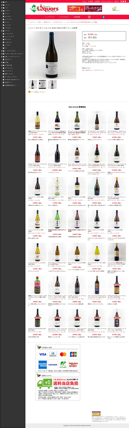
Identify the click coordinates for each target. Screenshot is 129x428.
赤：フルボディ (58, 167)
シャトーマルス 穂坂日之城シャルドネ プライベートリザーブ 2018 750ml (116, 264)
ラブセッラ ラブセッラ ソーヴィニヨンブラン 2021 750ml (117, 296)
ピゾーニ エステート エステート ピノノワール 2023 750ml (57, 164)
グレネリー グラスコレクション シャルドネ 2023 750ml (117, 197)
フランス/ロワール (73, 299)
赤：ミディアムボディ (94, 233)
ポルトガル (8, 16)
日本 (6, 2)
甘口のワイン (8, 59)
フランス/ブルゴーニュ (114, 134)
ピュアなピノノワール (11, 76)
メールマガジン (64, 17)
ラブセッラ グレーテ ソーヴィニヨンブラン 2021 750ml (37, 164)
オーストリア (8, 19)
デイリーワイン (9, 71)
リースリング (97, 134)
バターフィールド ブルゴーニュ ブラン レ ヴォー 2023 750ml (117, 329)
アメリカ (7, 30)
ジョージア (8, 25)
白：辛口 (88, 44)
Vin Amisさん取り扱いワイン (12, 79)
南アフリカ (8, 39)
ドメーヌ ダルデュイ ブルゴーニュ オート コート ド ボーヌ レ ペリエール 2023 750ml (117, 133)
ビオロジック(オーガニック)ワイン (14, 53)
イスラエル (8, 28)
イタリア (7, 10)
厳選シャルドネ (9, 73)
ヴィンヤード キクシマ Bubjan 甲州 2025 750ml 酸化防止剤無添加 (77, 132)
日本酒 (6, 62)
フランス (7, 5)
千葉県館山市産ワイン (11, 85)
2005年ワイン (8, 82)
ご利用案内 (97, 1)
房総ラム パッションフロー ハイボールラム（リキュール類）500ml (37, 296)
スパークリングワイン (11, 51)
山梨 (69, 134)
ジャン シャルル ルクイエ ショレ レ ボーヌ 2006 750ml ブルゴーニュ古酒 (97, 165)
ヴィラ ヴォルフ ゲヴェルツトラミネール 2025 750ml (57, 263)
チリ (6, 48)
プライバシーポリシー (107, 1)
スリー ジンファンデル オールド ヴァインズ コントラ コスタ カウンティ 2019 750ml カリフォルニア (97, 297)
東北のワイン (47, 22)
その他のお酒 (8, 65)
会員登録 (90, 1)
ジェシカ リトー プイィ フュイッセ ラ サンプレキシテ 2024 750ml (117, 164)
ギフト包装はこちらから (37, 92)
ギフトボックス (9, 68)
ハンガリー (8, 45)
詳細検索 (77, 17)
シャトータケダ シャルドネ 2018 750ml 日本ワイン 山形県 (81, 22)
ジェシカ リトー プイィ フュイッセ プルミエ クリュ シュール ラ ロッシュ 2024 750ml (57, 330)
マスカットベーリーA (58, 134)
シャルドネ (93, 46)
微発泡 (50, 134)
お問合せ (116, 1)
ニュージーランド (9, 36)
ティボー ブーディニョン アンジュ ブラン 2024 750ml (77, 296)
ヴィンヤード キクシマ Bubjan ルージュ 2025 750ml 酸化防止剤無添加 (57, 133)
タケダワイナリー (58, 22)
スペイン (7, 13)
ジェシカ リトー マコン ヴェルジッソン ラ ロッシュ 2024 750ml (77, 329)
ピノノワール (104, 233)
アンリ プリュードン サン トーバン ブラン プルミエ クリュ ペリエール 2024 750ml (77, 165)
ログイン (84, 1)
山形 (88, 43)
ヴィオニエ (44, 233)
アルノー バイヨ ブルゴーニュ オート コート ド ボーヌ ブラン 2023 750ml (57, 297)
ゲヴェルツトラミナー (62, 266)
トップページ (49, 17)
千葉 (29, 299)
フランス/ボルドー (53, 200)
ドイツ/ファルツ (92, 266)
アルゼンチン (8, 42)
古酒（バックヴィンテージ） (12, 56)
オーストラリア (9, 33)
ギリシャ (7, 22)
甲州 (77, 134)
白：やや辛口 (51, 266)
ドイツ (6, 7)
